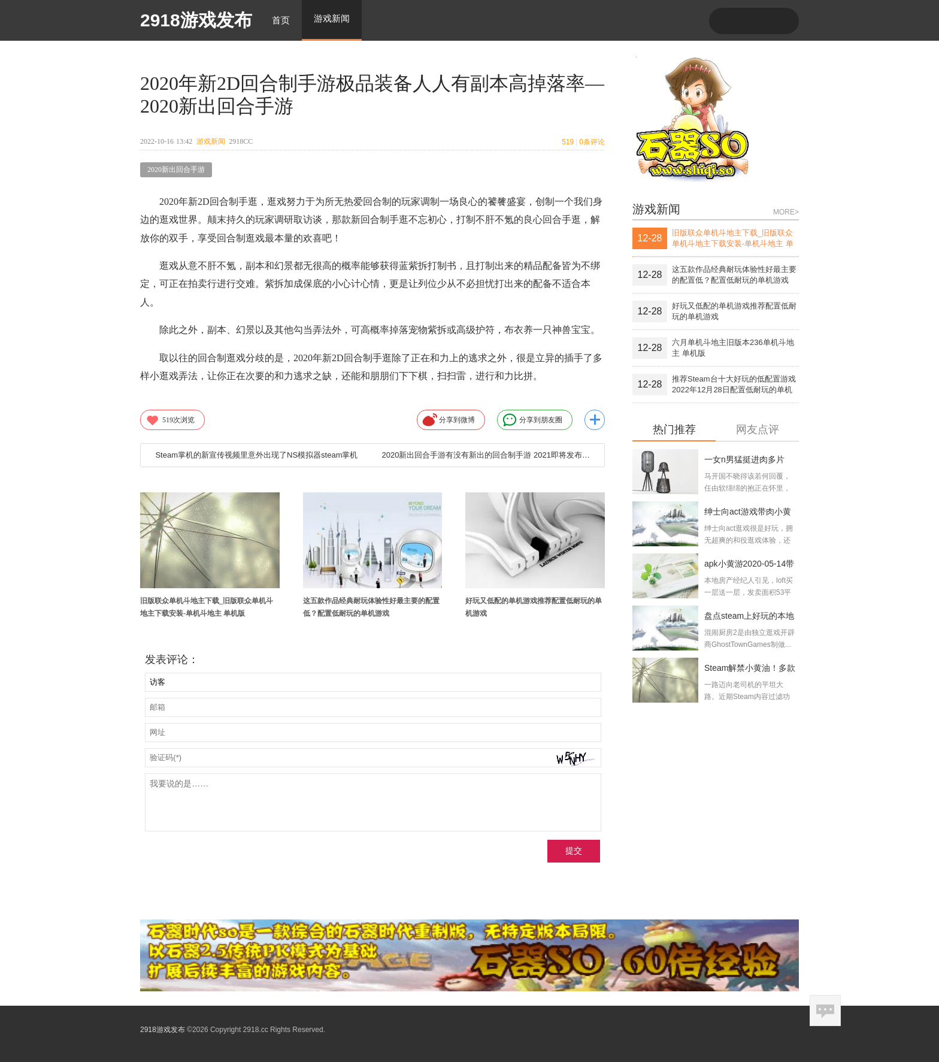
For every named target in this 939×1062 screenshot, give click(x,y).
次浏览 (170, 420)
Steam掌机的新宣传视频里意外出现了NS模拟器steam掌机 (256, 454)
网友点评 (757, 429)
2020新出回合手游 (176, 169)
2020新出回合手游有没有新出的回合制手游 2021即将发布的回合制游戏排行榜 (488, 454)
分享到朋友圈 (532, 420)
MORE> (786, 212)
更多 (594, 420)
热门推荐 (674, 429)
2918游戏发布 (196, 20)
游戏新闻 (210, 141)
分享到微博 (448, 420)
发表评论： (172, 659)
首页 (281, 20)
